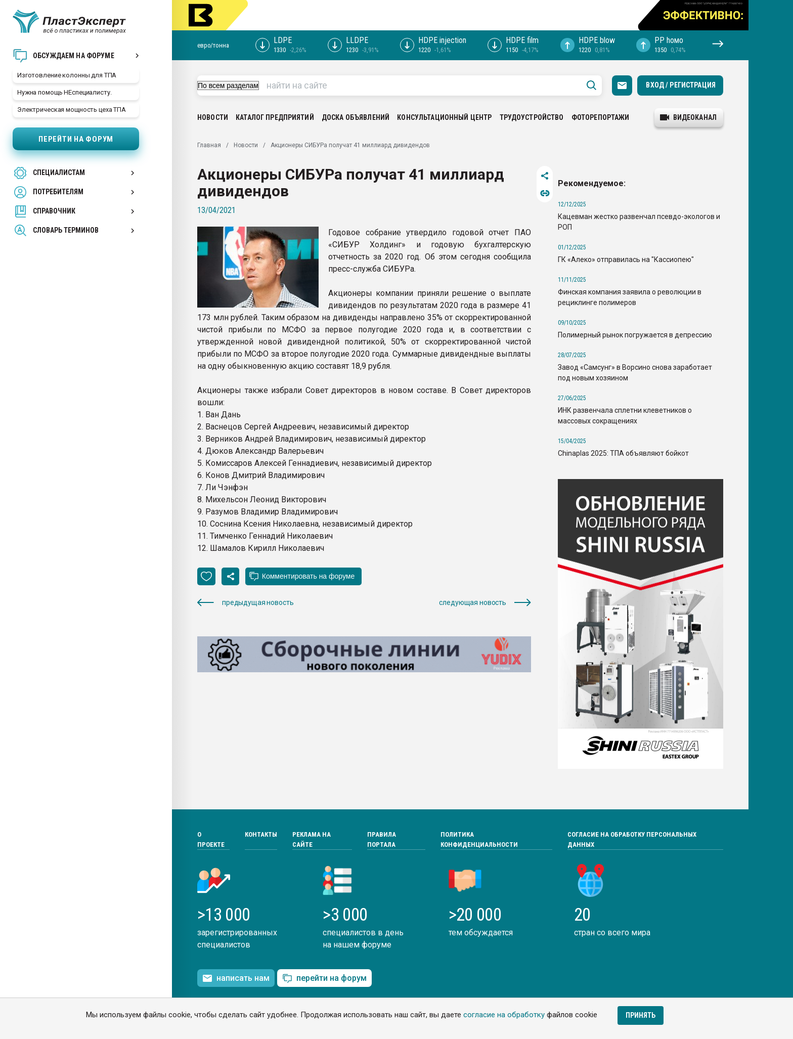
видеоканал (688, 117)
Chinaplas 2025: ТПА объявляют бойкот (623, 453)
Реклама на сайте (311, 839)
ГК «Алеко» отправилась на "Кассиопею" (626, 259)
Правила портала (381, 839)
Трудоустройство (532, 117)
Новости (212, 117)
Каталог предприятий (275, 117)
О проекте (211, 839)
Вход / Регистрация (681, 85)
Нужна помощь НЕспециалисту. (64, 92)
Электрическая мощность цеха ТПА (71, 109)
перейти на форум (324, 978)
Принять (640, 1015)
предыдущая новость (245, 602)
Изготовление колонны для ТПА (66, 75)
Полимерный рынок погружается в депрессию (635, 335)
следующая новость (485, 602)
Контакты (261, 834)
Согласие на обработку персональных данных (631, 839)
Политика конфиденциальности (479, 839)
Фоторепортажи (600, 117)
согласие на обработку (504, 1014)
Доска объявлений (355, 117)
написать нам (236, 978)
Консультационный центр (444, 117)
